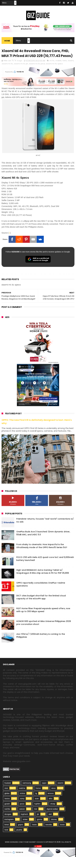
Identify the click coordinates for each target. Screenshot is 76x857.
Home (7, 41)
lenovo (51, 793)
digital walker (52, 809)
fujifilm (37, 804)
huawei (8, 783)
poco (22, 804)
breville (49, 825)
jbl (38, 814)
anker (25, 819)
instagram (9, 819)
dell (50, 814)
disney (54, 819)
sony (22, 798)
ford (6, 830)
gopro (20, 825)
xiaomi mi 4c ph (21, 64)
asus (53, 788)
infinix (22, 793)
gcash (7, 804)
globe (7, 793)
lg (36, 793)
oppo (44, 783)
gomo (39, 819)
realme (22, 788)
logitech (24, 814)
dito (50, 798)
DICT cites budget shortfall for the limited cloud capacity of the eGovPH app (41, 597)
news (64, 61)
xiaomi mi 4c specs (54, 64)
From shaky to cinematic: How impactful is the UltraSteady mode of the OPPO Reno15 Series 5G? (41, 546)
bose (62, 825)
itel (35, 809)
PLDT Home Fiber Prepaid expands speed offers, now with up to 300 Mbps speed (43, 610)
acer (37, 798)
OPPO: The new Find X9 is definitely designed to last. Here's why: (37, 422)
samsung (27, 783)
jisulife (19, 830)
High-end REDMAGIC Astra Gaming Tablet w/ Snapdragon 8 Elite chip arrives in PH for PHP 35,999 (42, 572)
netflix (7, 809)
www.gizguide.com (14, 842)
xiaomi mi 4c (7, 64)
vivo (6, 788)
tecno (7, 798)
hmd (7, 825)
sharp (52, 804)
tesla (34, 825)
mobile (58, 61)
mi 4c (52, 61)
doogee (8, 814)
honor (38, 788)
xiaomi (71, 61)
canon (22, 809)
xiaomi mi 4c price (37, 64)
